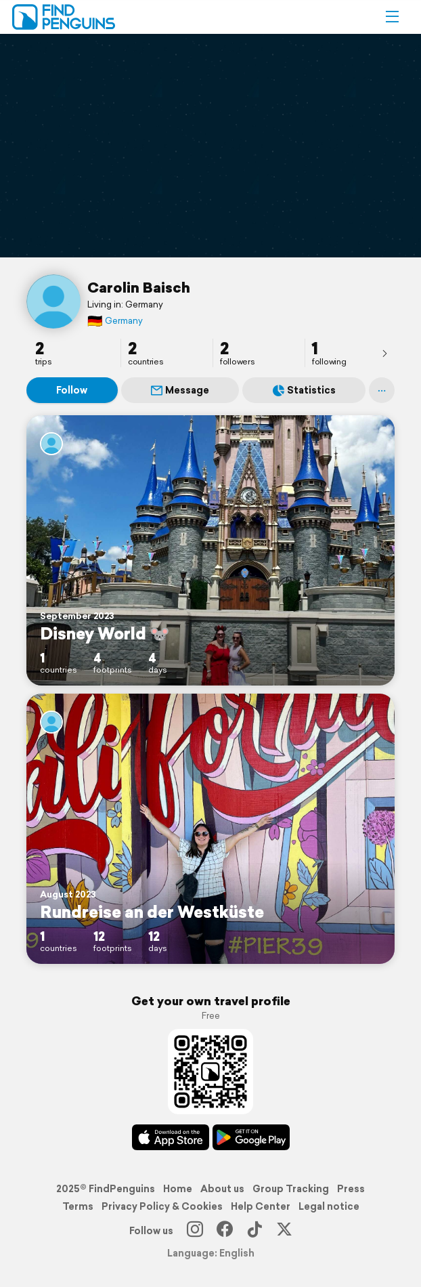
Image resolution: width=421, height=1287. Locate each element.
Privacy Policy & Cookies (162, 1206)
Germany (115, 320)
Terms (77, 1206)
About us (222, 1189)
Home (177, 1189)
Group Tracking (290, 1189)
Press (351, 1189)
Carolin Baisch (138, 287)
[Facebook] (225, 1231)
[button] (392, 17)
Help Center (260, 1206)
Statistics (304, 390)
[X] (284, 1231)
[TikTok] (254, 1231)
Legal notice (328, 1206)
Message (180, 390)
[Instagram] (195, 1231)
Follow (71, 390)
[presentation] (384, 353)
